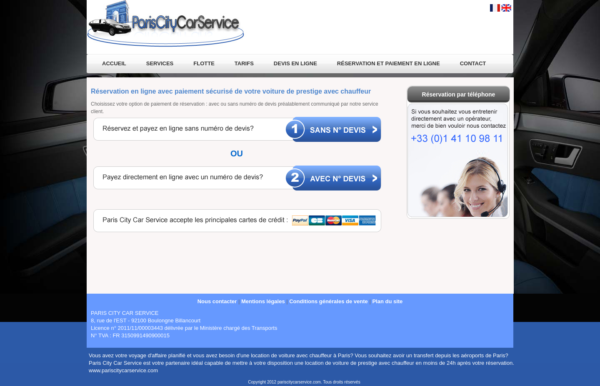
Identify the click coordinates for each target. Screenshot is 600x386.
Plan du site (387, 301)
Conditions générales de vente (328, 301)
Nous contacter (217, 301)
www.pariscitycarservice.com (123, 370)
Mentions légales (263, 301)
